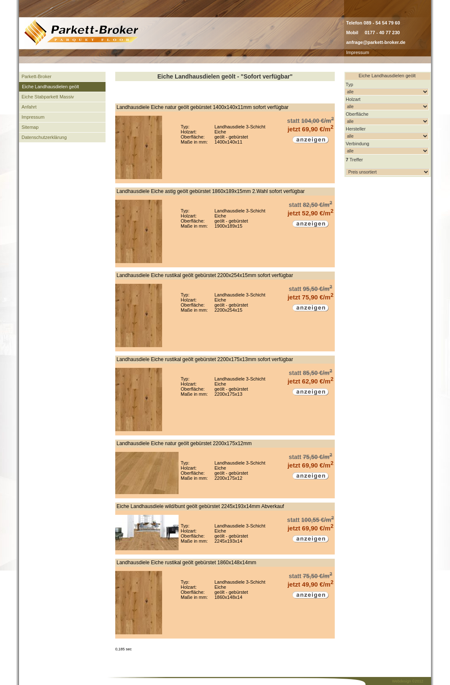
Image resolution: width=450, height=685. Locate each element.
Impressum (357, 52)
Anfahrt (29, 106)
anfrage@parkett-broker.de (375, 42)
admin (378, 52)
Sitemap (30, 127)
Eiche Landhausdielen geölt (50, 86)
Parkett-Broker (37, 76)
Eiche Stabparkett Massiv (48, 96)
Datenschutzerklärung (44, 137)
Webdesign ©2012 (407, 681)
